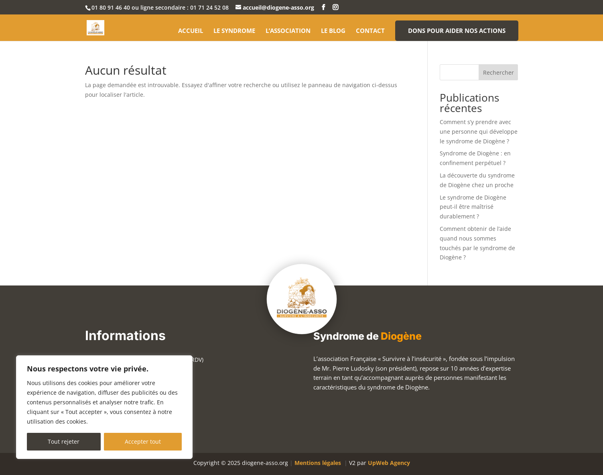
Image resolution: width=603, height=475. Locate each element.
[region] (104, 407)
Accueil (190, 31)
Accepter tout (143, 441)
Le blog (333, 31)
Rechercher (498, 72)
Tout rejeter (63, 441)
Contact (370, 31)
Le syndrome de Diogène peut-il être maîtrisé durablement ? (473, 207)
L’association (288, 31)
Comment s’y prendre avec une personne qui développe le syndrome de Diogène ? (479, 131)
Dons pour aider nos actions (457, 31)
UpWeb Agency (389, 463)
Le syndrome (234, 31)
